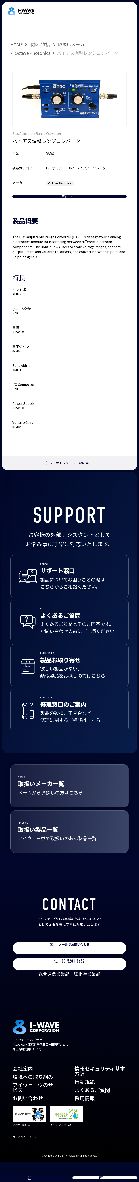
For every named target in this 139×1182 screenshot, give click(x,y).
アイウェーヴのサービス (35, 1107)
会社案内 (23, 1088)
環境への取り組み (33, 1096)
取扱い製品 (40, 44)
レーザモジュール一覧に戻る (68, 478)
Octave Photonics (32, 53)
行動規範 (84, 1101)
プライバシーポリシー (26, 1157)
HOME (16, 44)
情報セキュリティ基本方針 (99, 1090)
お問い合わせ (28, 1117)
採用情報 (84, 1117)
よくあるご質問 (92, 1109)
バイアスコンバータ (91, 168)
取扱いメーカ (71, 44)
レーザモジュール (59, 168)
